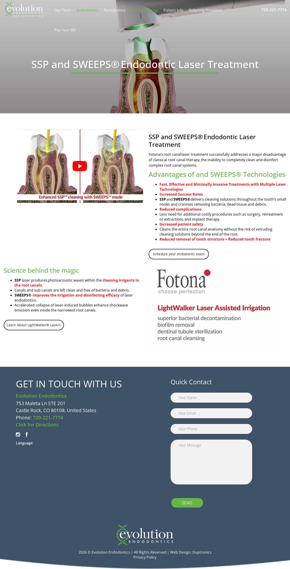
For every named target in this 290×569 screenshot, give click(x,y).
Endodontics (87, 10)
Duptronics (202, 552)
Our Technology (144, 10)
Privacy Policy (145, 557)
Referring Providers (205, 10)
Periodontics (115, 10)
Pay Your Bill (64, 29)
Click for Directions (37, 424)
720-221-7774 (274, 9)
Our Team (62, 10)
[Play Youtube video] (79, 166)
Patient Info (173, 10)
